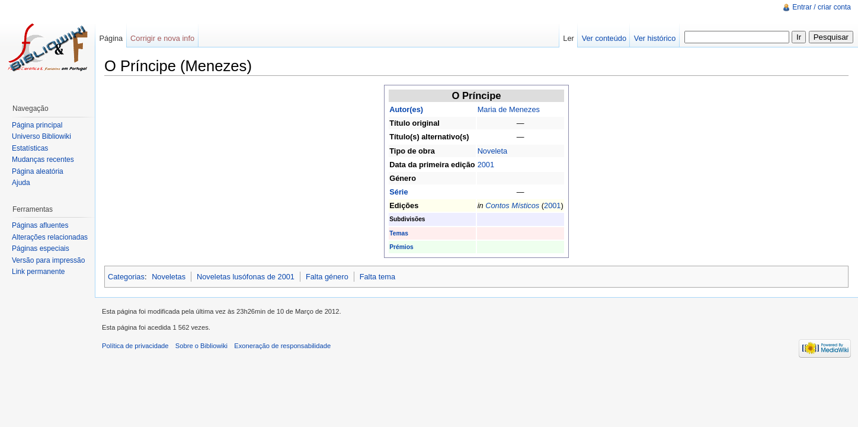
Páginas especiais (40, 248)
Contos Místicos (512, 205)
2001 (486, 164)
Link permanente (38, 271)
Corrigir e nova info (162, 38)
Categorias (126, 276)
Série (398, 191)
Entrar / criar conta (821, 7)
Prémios (401, 247)
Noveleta (493, 150)
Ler (568, 38)
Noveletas (168, 276)
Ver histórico (654, 38)
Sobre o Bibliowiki (201, 345)
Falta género (327, 276)
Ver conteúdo (604, 38)
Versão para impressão (48, 260)
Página (111, 38)
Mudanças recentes (43, 159)
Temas (398, 233)
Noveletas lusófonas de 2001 (245, 276)
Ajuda (21, 183)
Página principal (37, 125)
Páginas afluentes (40, 225)
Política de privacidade (135, 345)
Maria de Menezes (509, 109)
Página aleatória (37, 171)
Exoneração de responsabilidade (282, 345)
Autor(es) (406, 109)
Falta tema (377, 276)
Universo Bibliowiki (41, 136)
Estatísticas (30, 148)
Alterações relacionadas (50, 237)
